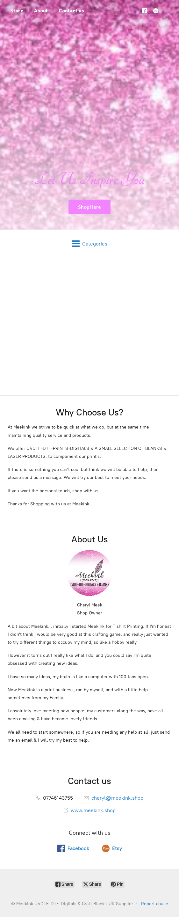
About (41, 11)
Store (16, 11)
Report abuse (154, 903)
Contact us (71, 11)
